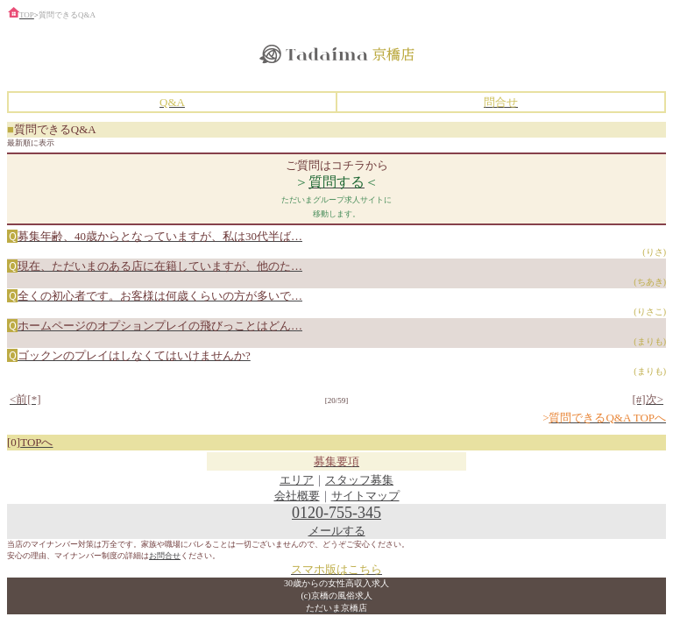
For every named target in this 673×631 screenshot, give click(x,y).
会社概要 (297, 495)
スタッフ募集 (359, 479)
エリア (297, 479)
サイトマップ (365, 495)
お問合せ (165, 555)
